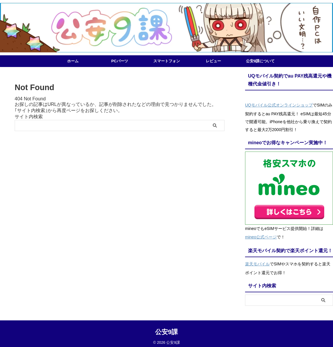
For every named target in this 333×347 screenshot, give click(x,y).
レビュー (213, 61)
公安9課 (166, 327)
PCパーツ (119, 61)
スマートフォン (166, 61)
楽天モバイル (257, 260)
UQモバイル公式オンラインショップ (279, 104)
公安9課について (260, 61)
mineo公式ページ (261, 235)
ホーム (73, 61)
